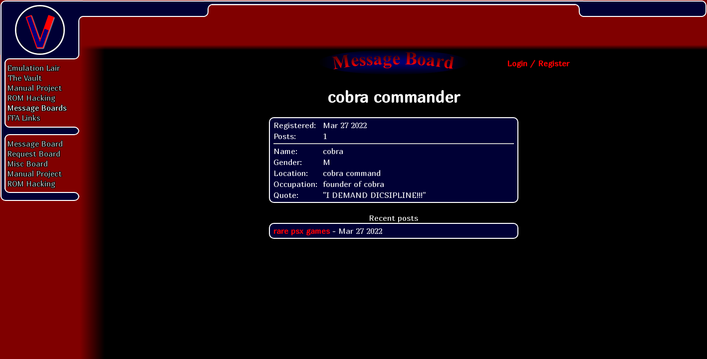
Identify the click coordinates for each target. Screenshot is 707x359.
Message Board (35, 143)
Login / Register (538, 63)
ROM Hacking (31, 97)
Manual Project (34, 87)
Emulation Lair (33, 67)
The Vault (24, 77)
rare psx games (301, 231)
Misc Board (27, 163)
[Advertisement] (393, 22)
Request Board (33, 153)
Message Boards (37, 107)
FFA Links (23, 117)
